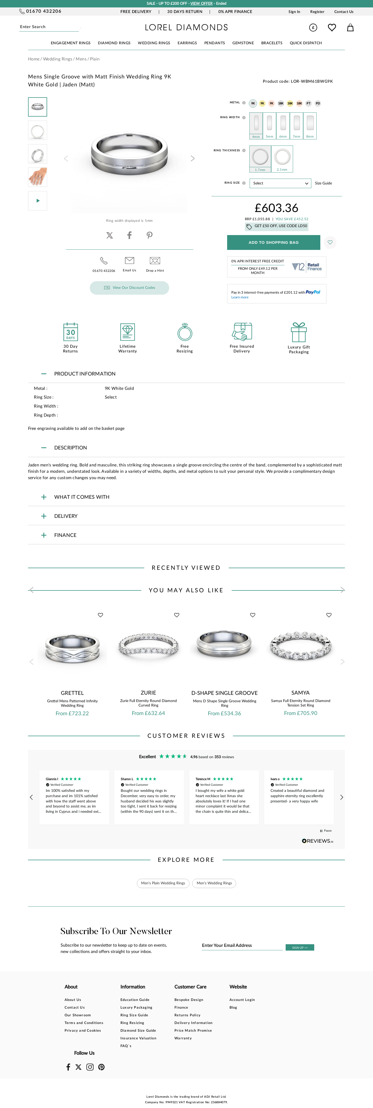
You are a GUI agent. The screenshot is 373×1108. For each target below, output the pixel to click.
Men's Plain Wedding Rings (163, 883)
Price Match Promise (190, 1030)
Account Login (237, 1000)
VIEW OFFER (201, 4)
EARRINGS (187, 43)
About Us (73, 1000)
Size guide (323, 183)
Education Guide (133, 1000)
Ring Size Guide (133, 1015)
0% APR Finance (235, 12)
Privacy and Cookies (83, 1030)
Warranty (180, 1038)
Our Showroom (78, 1015)
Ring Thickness (227, 150)
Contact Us (344, 12)
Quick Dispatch (306, 43)
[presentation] (65, 160)
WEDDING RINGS (154, 43)
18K (281, 103)
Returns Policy (184, 1015)
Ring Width (230, 117)
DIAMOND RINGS (114, 43)
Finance (178, 1007)
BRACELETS (272, 43)
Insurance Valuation (137, 1038)
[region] (186, 797)
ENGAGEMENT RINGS (71, 43)
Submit (78, 27)
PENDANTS (214, 43)
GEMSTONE (243, 43)
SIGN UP (300, 947)
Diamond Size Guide (137, 1030)
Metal (235, 102)
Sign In (294, 12)
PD (318, 103)
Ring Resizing (131, 1023)
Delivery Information (190, 1023)
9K (253, 103)
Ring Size (232, 183)
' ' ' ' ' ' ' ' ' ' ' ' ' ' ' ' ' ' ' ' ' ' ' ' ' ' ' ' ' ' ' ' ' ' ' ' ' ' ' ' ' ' (280, 183)
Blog (228, 1007)
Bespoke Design (185, 1000)
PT (309, 103)
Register (317, 12)
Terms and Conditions (84, 1023)
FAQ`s (124, 1046)
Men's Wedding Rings (214, 883)
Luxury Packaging (135, 1007)
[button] (31, 797)
